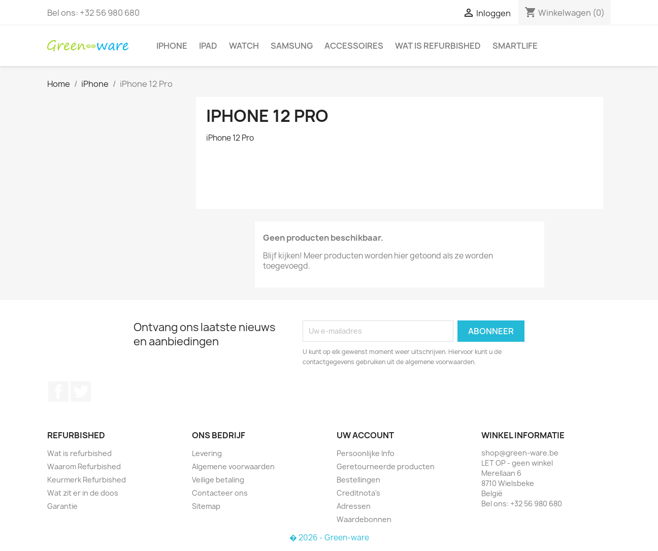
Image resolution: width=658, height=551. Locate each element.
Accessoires (353, 45)
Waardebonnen (364, 519)
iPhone (171, 45)
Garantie (62, 506)
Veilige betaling (218, 479)
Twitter (81, 391)
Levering (207, 453)
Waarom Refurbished (84, 466)
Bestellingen (358, 479)
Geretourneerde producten (386, 466)
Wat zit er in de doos (82, 493)
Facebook (58, 391)
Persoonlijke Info (365, 453)
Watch (244, 45)
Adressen (354, 506)
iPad (208, 45)
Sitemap (206, 506)
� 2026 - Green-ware (329, 537)
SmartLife (515, 45)
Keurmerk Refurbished (86, 479)
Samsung (292, 45)
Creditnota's (358, 493)
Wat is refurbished (438, 45)
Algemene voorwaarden (233, 466)
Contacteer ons (220, 493)
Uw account (365, 435)
